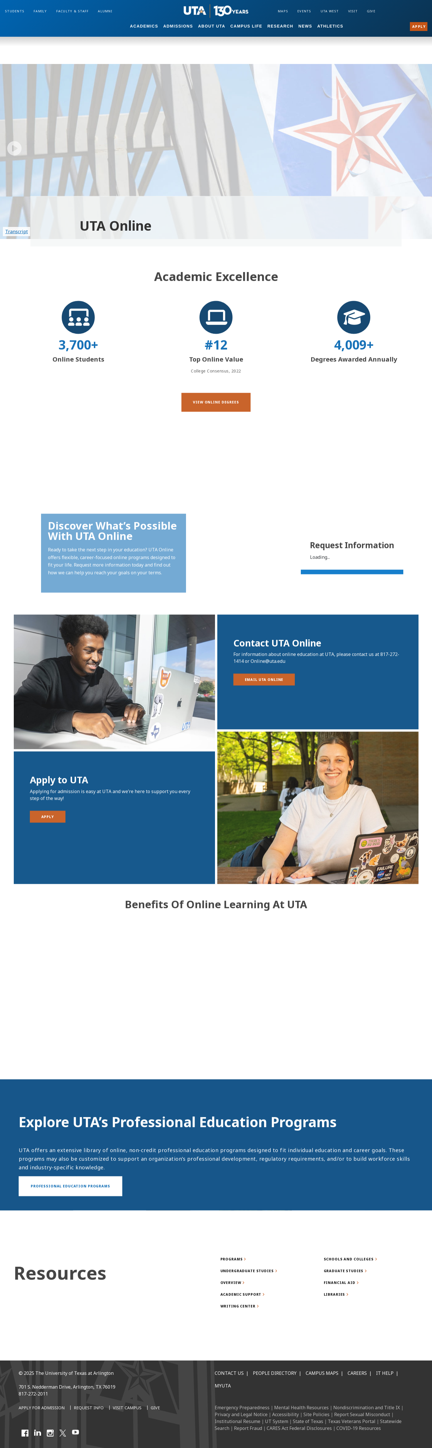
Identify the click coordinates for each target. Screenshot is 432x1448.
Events (304, 11)
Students (14, 11)
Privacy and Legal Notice (241, 1414)
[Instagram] (50, 1433)
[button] (215, 426)
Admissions (178, 26)
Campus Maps (322, 1373)
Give (371, 11)
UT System (276, 1421)
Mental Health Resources (301, 1407)
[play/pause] (14, 148)
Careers (357, 1373)
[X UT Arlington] (62, 1433)
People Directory (275, 1373)
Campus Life (246, 26)
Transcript (16, 231)
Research (280, 26)
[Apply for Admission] (42, 1408)
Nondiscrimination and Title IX (366, 1407)
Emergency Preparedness (242, 1407)
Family (40, 11)
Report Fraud (248, 1428)
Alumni (105, 11)
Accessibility (285, 1414)
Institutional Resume (237, 1421)
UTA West (330, 11)
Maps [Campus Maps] (283, 11)
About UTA (211, 26)
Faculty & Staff (72, 11)
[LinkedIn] (37, 1433)
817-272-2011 (33, 1394)
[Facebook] (25, 1433)
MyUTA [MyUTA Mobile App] (223, 1386)
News (305, 26)
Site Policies (316, 1414)
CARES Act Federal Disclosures (299, 1428)
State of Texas (308, 1421)
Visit (353, 11)
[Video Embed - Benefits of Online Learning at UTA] (216, 1018)
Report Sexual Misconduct (362, 1414)
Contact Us (229, 1373)
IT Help (385, 1373)
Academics (144, 26)
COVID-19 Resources (358, 1428)
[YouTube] (75, 1433)
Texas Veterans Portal (351, 1421)
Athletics (330, 26)
